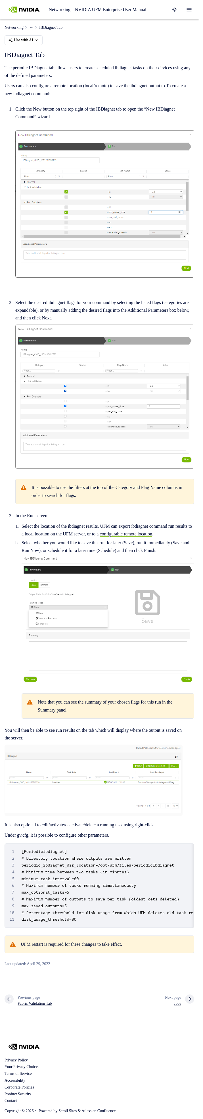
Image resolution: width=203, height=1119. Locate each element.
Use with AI (23, 40)
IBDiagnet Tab (50, 27)
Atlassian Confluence (98, 1111)
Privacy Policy (16, 1060)
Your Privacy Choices (22, 1067)
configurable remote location (126, 533)
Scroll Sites (67, 1111)
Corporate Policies (19, 1087)
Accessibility (15, 1080)
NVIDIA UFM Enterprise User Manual (111, 9)
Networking (59, 9)
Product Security (18, 1094)
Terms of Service (18, 1073)
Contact (11, 1100)
